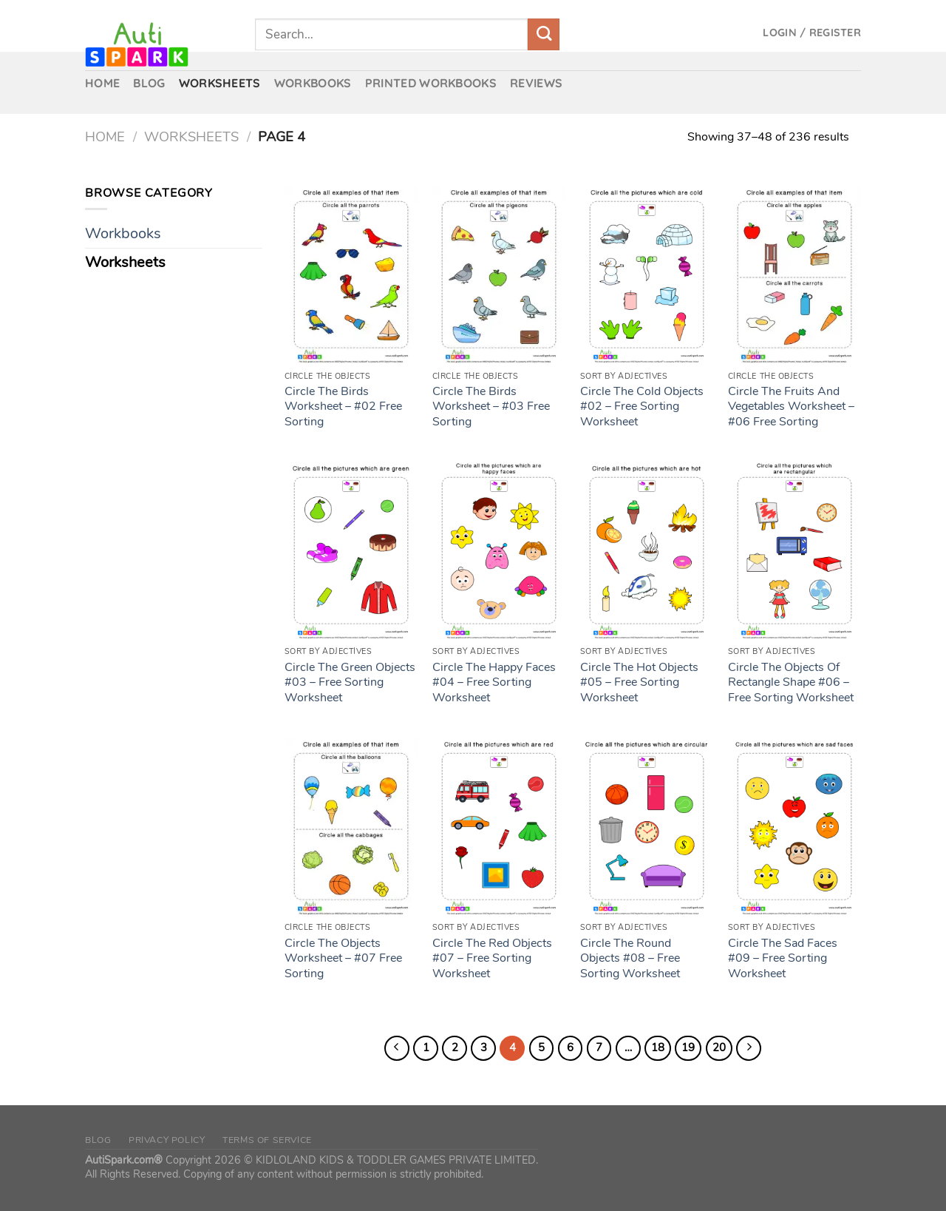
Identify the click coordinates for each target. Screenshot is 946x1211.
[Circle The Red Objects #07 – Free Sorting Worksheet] (498, 826)
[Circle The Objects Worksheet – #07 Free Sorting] (351, 826)
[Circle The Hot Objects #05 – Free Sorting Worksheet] (646, 550)
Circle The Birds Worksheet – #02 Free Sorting (343, 407)
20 (719, 1047)
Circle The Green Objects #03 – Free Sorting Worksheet (350, 683)
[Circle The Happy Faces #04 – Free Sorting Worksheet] (498, 550)
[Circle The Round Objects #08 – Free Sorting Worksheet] (646, 826)
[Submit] (543, 34)
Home (105, 136)
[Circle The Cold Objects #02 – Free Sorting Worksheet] (646, 274)
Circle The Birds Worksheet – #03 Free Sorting (491, 407)
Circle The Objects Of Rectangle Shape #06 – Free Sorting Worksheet (791, 683)
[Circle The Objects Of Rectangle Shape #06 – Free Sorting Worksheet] (794, 550)
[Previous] (396, 1048)
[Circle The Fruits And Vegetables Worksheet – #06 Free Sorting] (794, 274)
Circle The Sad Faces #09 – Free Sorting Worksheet (782, 959)
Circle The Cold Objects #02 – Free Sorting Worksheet (642, 407)
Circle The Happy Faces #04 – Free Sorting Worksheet (494, 683)
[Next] (748, 1048)
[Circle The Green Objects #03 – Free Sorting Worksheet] (351, 550)
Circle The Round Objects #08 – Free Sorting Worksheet (630, 959)
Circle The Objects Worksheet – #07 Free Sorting (343, 959)
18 (657, 1047)
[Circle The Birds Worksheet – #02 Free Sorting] (351, 274)
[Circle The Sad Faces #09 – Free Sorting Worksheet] (794, 826)
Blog (98, 1140)
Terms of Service (267, 1140)
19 (688, 1047)
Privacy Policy (167, 1140)
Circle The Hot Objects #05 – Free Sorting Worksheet (639, 683)
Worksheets (191, 136)
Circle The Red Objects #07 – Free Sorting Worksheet (492, 959)
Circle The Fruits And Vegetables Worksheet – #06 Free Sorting (791, 407)
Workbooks (123, 233)
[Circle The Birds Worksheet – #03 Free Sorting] (498, 274)
